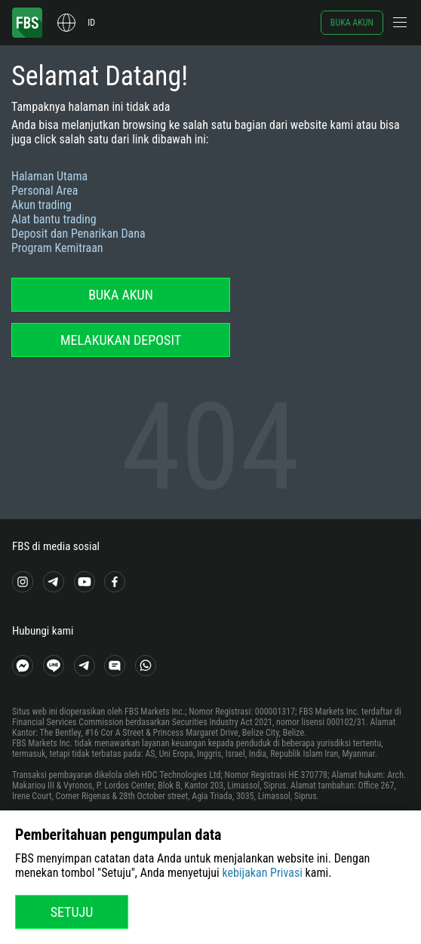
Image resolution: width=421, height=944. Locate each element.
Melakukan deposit (120, 340)
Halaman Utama (49, 176)
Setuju (72, 912)
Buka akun (351, 22)
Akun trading (41, 205)
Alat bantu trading (54, 219)
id (91, 22)
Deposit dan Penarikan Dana (78, 233)
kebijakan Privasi (262, 873)
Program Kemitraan (57, 248)
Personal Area (44, 190)
